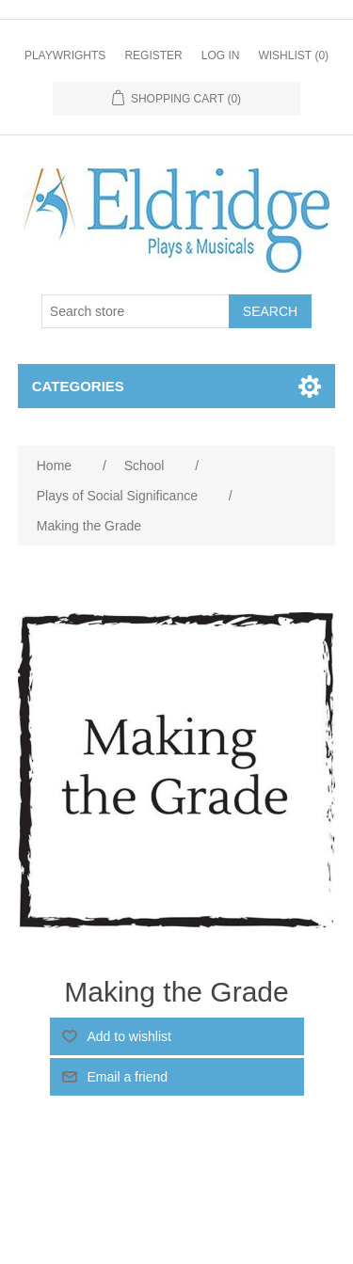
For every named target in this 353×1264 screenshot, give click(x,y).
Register (153, 55)
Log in (220, 55)
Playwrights (64, 55)
